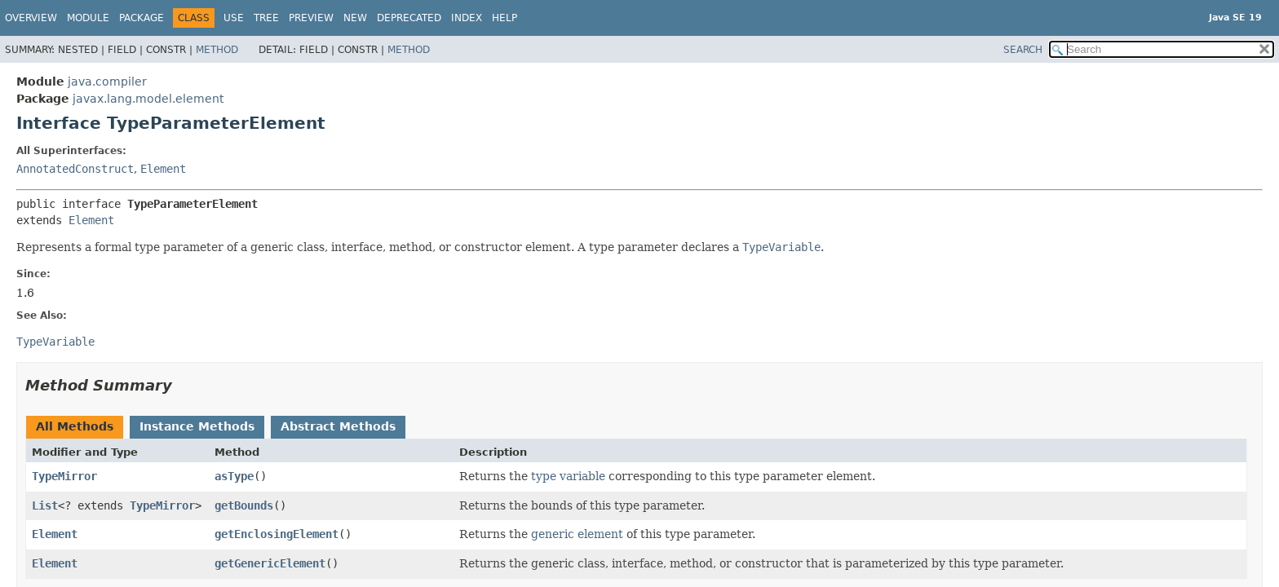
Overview (31, 18)
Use (233, 18)
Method (217, 49)
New (355, 18)
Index (466, 18)
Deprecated (409, 18)
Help (504, 18)
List (45, 505)
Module (88, 18)
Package (141, 18)
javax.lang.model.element (148, 98)
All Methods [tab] (74, 426)
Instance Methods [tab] (196, 426)
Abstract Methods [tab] (338, 426)
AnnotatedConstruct (75, 168)
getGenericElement (270, 563)
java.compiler (107, 81)
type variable (568, 476)
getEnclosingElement (277, 534)
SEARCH (1022, 49)
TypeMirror (64, 476)
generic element (577, 534)
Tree (266, 18)
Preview (311, 18)
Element (163, 168)
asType (234, 476)
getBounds (244, 505)
